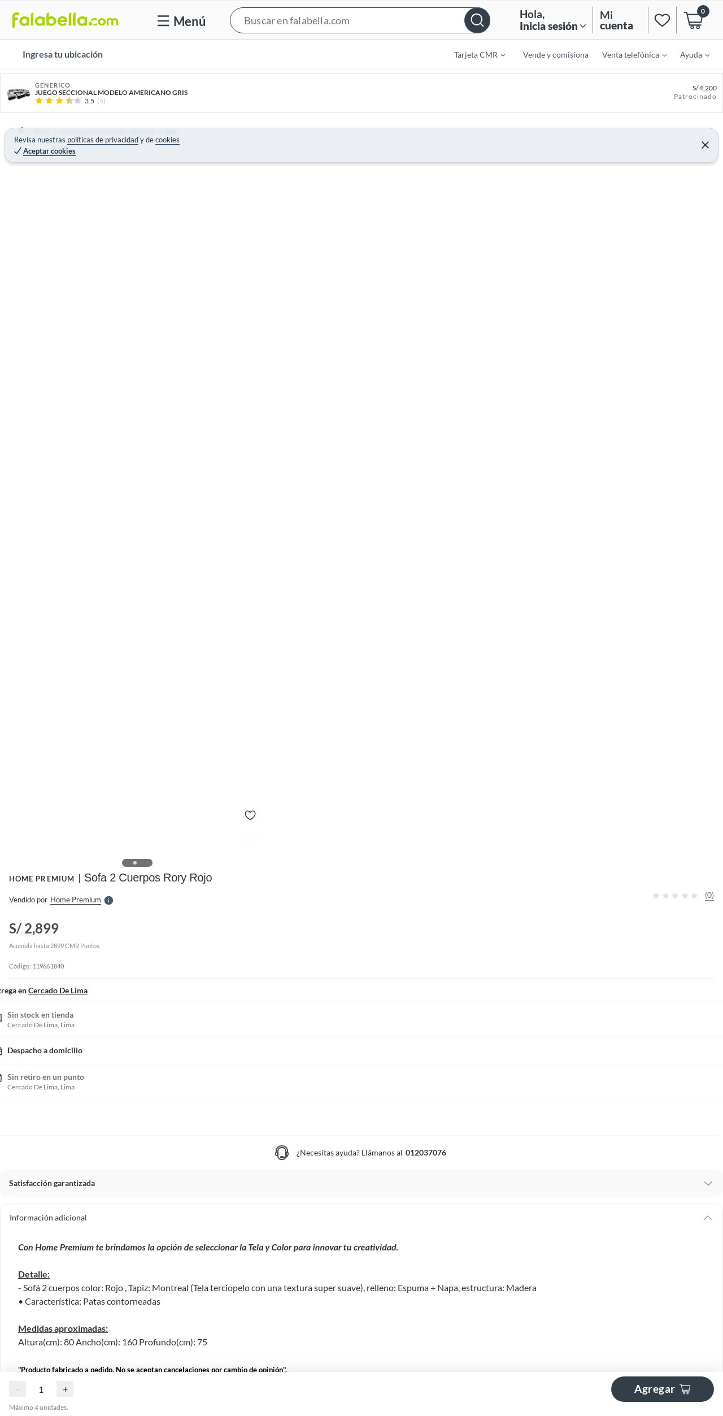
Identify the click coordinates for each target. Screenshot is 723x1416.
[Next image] (422, 335)
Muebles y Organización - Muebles (113, 130)
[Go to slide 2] (361, 1109)
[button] (360, 20)
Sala (191, 130)
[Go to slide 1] (352, 1110)
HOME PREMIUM (494, 154)
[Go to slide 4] (375, 1384)
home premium (614, 566)
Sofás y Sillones (236, 130)
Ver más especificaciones (508, 333)
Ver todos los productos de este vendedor (591, 608)
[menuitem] (473, 54)
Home (30, 130)
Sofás (283, 130)
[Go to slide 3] (370, 1109)
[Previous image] (82, 335)
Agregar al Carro (613, 251)
